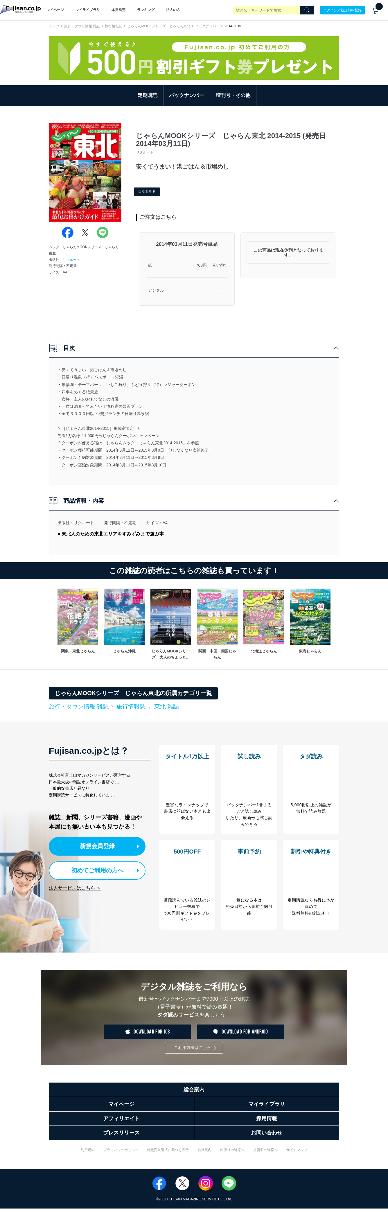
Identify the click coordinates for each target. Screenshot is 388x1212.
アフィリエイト (121, 1122)
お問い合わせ (266, 1136)
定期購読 (147, 95)
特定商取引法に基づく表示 (168, 1153)
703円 (201, 265)
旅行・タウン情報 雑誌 (82, 26)
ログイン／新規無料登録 (342, 10)
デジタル (156, 290)
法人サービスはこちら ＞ (75, 886)
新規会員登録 (100, 846)
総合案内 (194, 1093)
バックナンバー (207, 26)
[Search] (307, 10)
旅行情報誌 (113, 26)
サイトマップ (296, 1153)
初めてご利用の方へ (95, 870)
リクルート (71, 260)
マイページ (55, 10)
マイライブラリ (88, 10)
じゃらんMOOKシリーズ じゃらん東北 (158, 26)
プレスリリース (121, 1136)
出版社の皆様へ (232, 1153)
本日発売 (118, 10)
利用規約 (88, 1153)
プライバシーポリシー (120, 1153)
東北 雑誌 (166, 706)
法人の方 (173, 10)
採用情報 (266, 1122)
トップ (54, 26)
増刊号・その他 (233, 95)
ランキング (146, 10)
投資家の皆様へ (265, 1153)
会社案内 (204, 1153)
